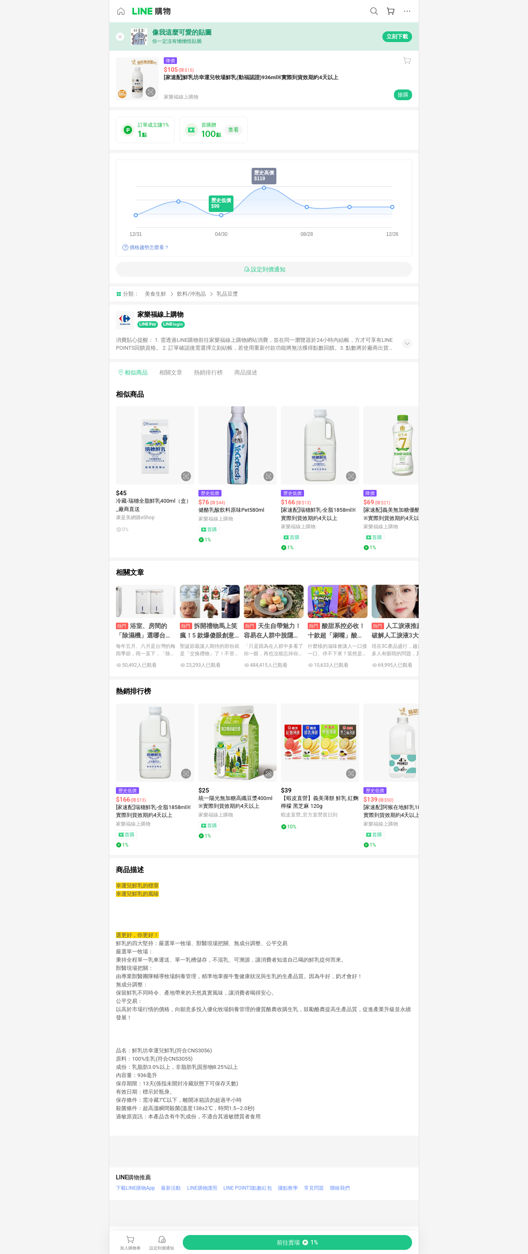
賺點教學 (288, 1188)
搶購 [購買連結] (403, 95)
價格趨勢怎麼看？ (149, 247)
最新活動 (171, 1188)
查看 (233, 130)
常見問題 (314, 1188)
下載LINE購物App (135, 1188)
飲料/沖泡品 (191, 294)
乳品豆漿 (227, 294)
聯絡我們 (340, 1188)
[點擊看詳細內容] (155, 445)
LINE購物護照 (202, 1188)
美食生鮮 (155, 294)
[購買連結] (297, 1242)
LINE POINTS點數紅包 (248, 1188)
